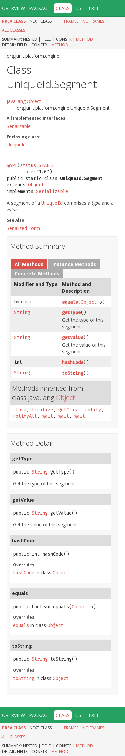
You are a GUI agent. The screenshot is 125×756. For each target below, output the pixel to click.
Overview (13, 8)
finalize (42, 410)
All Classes (13, 30)
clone (19, 410)
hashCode (72, 362)
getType (71, 312)
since (26, 172)
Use (79, 8)
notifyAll (25, 416)
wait (47, 416)
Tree (93, 8)
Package (39, 8)
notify (93, 410)
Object (36, 185)
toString (72, 373)
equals (70, 302)
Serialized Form (23, 228)
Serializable (19, 126)
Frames (71, 21)
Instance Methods (74, 264)
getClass (69, 410)
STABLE (47, 165)
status (28, 165)
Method (84, 39)
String (22, 312)
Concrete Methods (37, 273)
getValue (72, 337)
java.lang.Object (24, 101)
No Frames (93, 21)
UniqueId (16, 144)
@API (12, 165)
